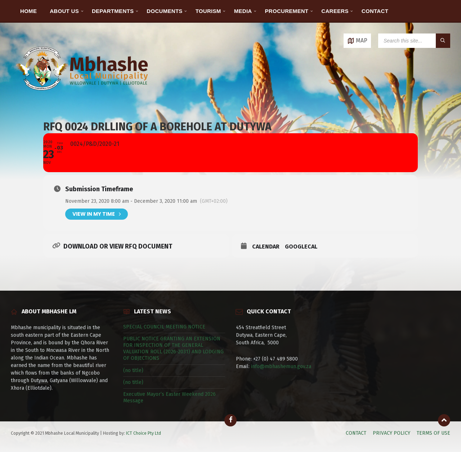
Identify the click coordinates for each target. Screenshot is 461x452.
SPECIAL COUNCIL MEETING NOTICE (164, 327)
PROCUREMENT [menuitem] (287, 11)
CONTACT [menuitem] (375, 11)
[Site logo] (83, 98)
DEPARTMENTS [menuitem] (113, 11)
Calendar (265, 246)
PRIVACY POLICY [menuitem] (391, 433)
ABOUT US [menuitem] (64, 11)
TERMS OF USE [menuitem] (433, 433)
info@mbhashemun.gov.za (281, 366)
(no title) (133, 370)
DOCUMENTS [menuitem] (164, 11)
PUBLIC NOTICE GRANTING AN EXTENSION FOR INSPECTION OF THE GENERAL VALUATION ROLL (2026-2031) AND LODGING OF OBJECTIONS (173, 349)
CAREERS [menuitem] (334, 11)
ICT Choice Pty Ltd (143, 433)
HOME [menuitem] (28, 11)
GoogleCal (301, 246)
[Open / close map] (357, 40)
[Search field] (414, 40)
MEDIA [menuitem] (243, 11)
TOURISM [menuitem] (208, 11)
